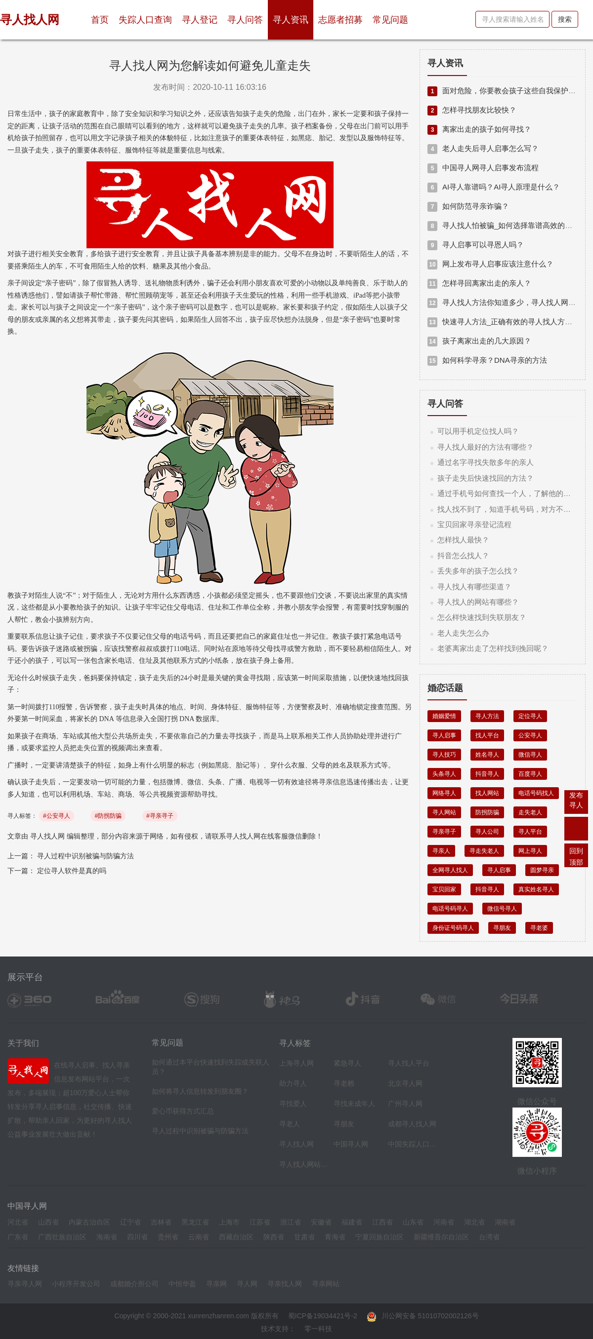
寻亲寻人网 (24, 1284)
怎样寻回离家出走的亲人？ (479, 283)
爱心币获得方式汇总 (183, 1111)
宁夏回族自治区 (379, 1237)
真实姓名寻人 (536, 889)
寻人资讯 (290, 20)
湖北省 (474, 1222)
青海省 (335, 1237)
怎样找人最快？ (463, 540)
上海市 (229, 1222)
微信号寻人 (502, 908)
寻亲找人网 (284, 1284)
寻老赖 (344, 1083)
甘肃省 (304, 1237)
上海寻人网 (296, 1063)
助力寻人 (293, 1083)
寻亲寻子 (444, 831)
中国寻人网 (351, 1144)
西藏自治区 (236, 1237)
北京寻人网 (405, 1083)
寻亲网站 (325, 1284)
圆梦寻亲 (542, 870)
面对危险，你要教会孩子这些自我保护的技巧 (509, 90)
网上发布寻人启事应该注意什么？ (490, 264)
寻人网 (247, 1284)
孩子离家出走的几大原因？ (479, 341)
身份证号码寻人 (453, 927)
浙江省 (290, 1222)
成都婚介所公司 (134, 1284)
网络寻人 (444, 793)
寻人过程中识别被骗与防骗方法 (85, 856)
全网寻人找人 (450, 870)
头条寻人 (444, 773)
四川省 (137, 1237)
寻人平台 (530, 831)
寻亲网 (216, 1284)
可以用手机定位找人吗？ (478, 431)
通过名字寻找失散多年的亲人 (485, 462)
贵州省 (168, 1237)
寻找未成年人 (354, 1104)
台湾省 (489, 1237)
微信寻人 (530, 754)
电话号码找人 (536, 793)
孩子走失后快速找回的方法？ (485, 478)
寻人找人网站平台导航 (304, 1164)
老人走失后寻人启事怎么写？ (483, 148)
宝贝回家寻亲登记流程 (474, 524)
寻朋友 (502, 927)
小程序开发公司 (76, 1284)
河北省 (17, 1222)
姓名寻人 (487, 754)
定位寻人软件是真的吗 (71, 871)
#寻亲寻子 (159, 815)
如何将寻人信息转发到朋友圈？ (200, 1091)
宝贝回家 (444, 889)
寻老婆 (539, 927)
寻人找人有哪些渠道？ (474, 586)
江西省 (382, 1222)
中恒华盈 (182, 1284)
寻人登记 (199, 20)
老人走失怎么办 (463, 633)
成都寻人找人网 (412, 1124)
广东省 (17, 1237)
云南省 (198, 1237)
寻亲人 (441, 850)
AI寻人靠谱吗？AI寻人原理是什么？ (493, 187)
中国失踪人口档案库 (412, 1144)
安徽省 (321, 1222)
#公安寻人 (56, 815)
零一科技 (318, 1329)
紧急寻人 (347, 1063)
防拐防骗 (487, 812)
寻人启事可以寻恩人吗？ (475, 244)
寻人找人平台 (408, 1063)
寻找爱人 (293, 1104)
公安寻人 (530, 735)
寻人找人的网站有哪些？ (478, 602)
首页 (102, 16)
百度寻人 (530, 773)
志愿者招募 (340, 20)
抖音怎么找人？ (463, 555)
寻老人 (289, 1124)
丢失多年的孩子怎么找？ (478, 571)
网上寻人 (530, 850)
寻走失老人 (484, 850)
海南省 (106, 1237)
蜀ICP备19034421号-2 (322, 1316)
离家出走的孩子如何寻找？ (479, 129)
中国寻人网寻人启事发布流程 (483, 167)
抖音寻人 (487, 773)
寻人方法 (487, 716)
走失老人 (530, 812)
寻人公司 (487, 831)
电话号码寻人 (450, 908)
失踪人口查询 (145, 20)
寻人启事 (444, 735)
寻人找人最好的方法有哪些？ (485, 447)
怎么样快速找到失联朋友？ (481, 617)
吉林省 (161, 1222)
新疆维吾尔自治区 (441, 1237)
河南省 (443, 1222)
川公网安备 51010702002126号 (423, 1316)
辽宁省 (130, 1222)
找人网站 (487, 793)
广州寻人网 (405, 1104)
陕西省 (273, 1237)
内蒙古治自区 (89, 1222)
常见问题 (390, 20)
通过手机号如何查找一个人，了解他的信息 (507, 493)
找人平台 (487, 735)
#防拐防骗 (108, 815)
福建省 (351, 1222)
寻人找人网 (47, 836)
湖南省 (505, 1222)
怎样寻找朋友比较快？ (471, 110)
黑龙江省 (195, 1222)
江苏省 (260, 1222)
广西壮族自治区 (62, 1237)
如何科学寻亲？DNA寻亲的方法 (487, 360)
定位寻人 (530, 716)
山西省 (48, 1222)
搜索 (565, 19)
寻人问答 (245, 20)
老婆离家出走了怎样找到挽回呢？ (493, 648)
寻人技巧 (444, 754)
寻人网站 (444, 812)
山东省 (413, 1222)
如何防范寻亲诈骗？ (468, 206)
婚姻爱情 (444, 716)
